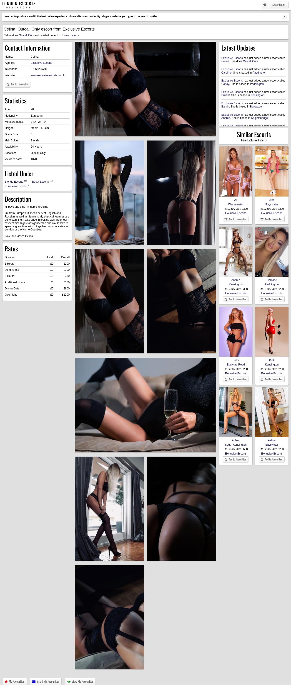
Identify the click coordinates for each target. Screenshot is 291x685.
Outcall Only (26, 35)
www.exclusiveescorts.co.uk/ (48, 75)
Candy (225, 84)
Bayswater (256, 106)
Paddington (259, 72)
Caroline (226, 72)
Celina (225, 61)
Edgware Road (236, 364)
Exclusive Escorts (68, 35)
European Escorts (17, 186)
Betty (235, 358)
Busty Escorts (42, 181)
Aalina (271, 438)
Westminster (235, 204)
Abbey (235, 438)
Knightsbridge (259, 118)
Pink (271, 358)
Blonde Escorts (16, 181)
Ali (235, 198)
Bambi (225, 106)
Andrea (225, 118)
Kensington (257, 95)
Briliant (225, 95)
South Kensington (236, 444)
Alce (271, 198)
